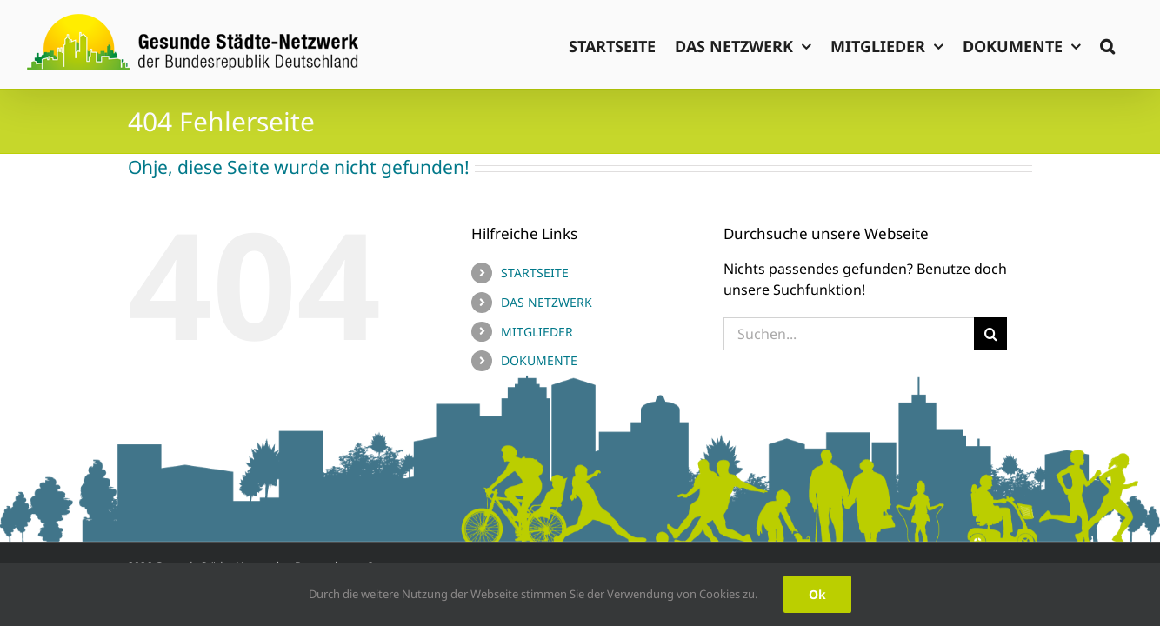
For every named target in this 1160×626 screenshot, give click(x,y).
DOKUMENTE (539, 360)
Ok (817, 594)
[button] (1126, 44)
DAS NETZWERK (546, 302)
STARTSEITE (535, 272)
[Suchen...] (849, 333)
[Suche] (990, 333)
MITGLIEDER (537, 331)
